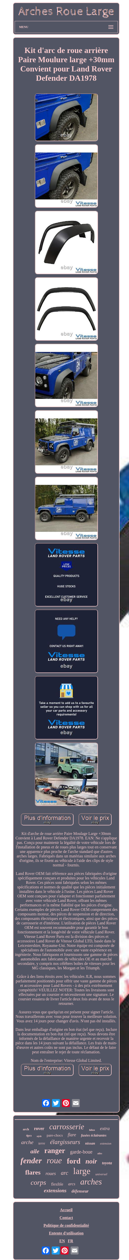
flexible (57, 1184)
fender (31, 1160)
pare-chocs (55, 1135)
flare (72, 1134)
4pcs (29, 1135)
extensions (55, 1191)
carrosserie (66, 1126)
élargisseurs (65, 1142)
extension (105, 1143)
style (39, 1136)
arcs (71, 1184)
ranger (54, 1151)
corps (38, 1182)
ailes (99, 1153)
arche (27, 1142)
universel (101, 1174)
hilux (92, 1129)
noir (91, 1161)
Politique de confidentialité (66, 1225)
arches (91, 1181)
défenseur (80, 1191)
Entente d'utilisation (66, 1233)
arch (26, 1129)
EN (62, 1241)
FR (70, 1241)
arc (64, 1173)
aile (34, 1151)
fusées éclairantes (93, 1135)
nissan (90, 1143)
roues (50, 1173)
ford (74, 1161)
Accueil (66, 1210)
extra (105, 1128)
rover (39, 1128)
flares (33, 1172)
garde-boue (81, 1152)
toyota (107, 1163)
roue (54, 1160)
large (81, 1171)
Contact (66, 1218)
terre (41, 1143)
